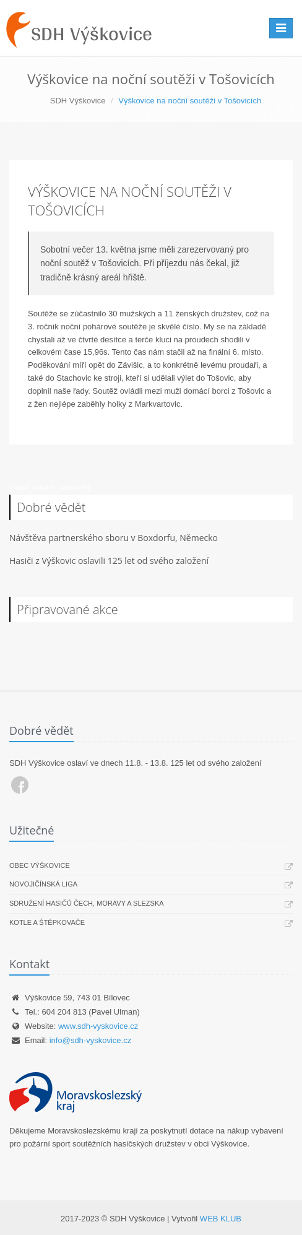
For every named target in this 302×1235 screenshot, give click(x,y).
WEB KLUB (220, 1218)
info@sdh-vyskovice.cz (90, 1040)
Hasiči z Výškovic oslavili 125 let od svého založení (109, 560)
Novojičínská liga (43, 884)
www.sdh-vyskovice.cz (98, 1026)
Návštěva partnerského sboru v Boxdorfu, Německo (113, 538)
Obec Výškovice (39, 865)
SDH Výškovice (78, 100)
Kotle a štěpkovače (47, 922)
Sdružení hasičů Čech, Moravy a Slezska (86, 903)
